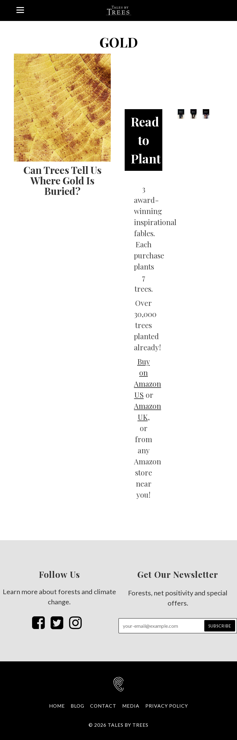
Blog (77, 706)
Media (130, 706)
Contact (103, 706)
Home (57, 706)
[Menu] (20, 9)
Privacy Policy (166, 706)
